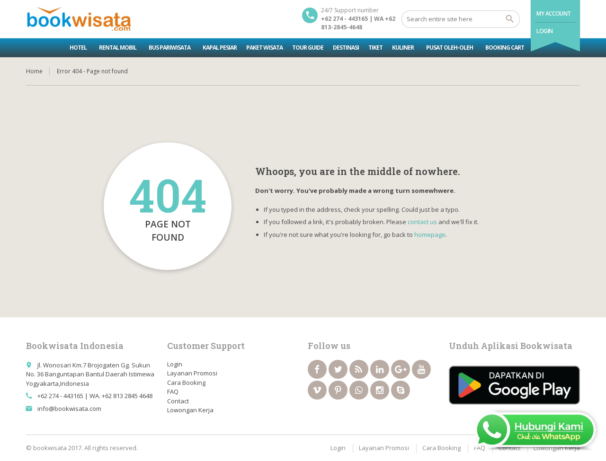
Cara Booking (186, 382)
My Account (553, 13)
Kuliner (403, 47)
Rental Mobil (117, 47)
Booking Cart (504, 47)
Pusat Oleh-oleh (449, 47)
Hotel (78, 47)
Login (544, 31)
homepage (430, 234)
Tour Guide (307, 47)
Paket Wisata (264, 47)
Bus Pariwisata (169, 47)
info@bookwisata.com (69, 408)
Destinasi (346, 47)
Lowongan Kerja (190, 410)
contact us (422, 221)
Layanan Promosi (192, 373)
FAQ (172, 391)
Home (34, 71)
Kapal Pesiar (220, 47)
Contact (178, 401)
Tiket (375, 47)
